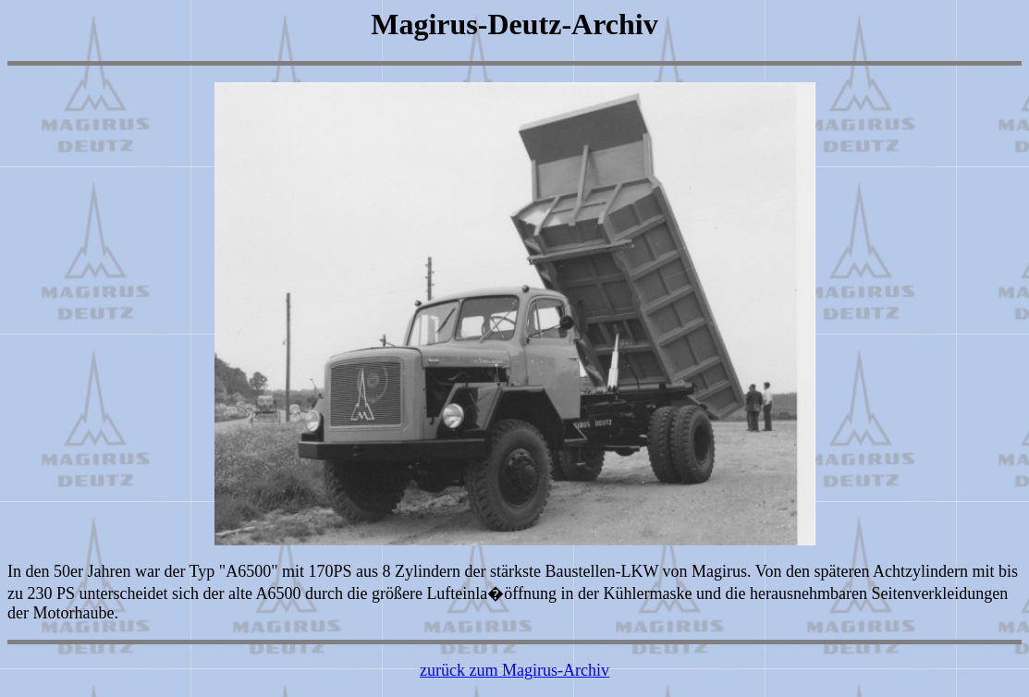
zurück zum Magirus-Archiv (514, 670)
